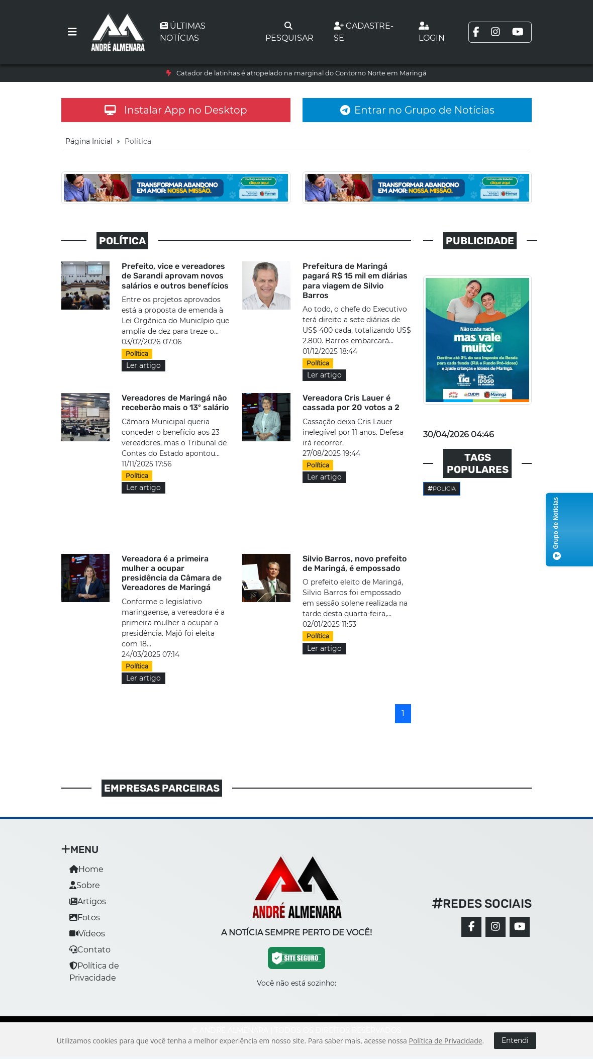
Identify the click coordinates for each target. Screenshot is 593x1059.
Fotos (84, 917)
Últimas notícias (183, 32)
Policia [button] (442, 488)
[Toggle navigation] (72, 32)
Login (432, 32)
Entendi (515, 1040)
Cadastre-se (363, 32)
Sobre (84, 885)
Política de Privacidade (445, 1040)
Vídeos (87, 933)
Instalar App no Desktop (176, 110)
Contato (90, 949)
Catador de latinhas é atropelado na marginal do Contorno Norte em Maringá (301, 73)
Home (86, 869)
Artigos (87, 901)
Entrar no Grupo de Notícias (417, 110)
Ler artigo (143, 365)
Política (137, 353)
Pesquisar (289, 32)
